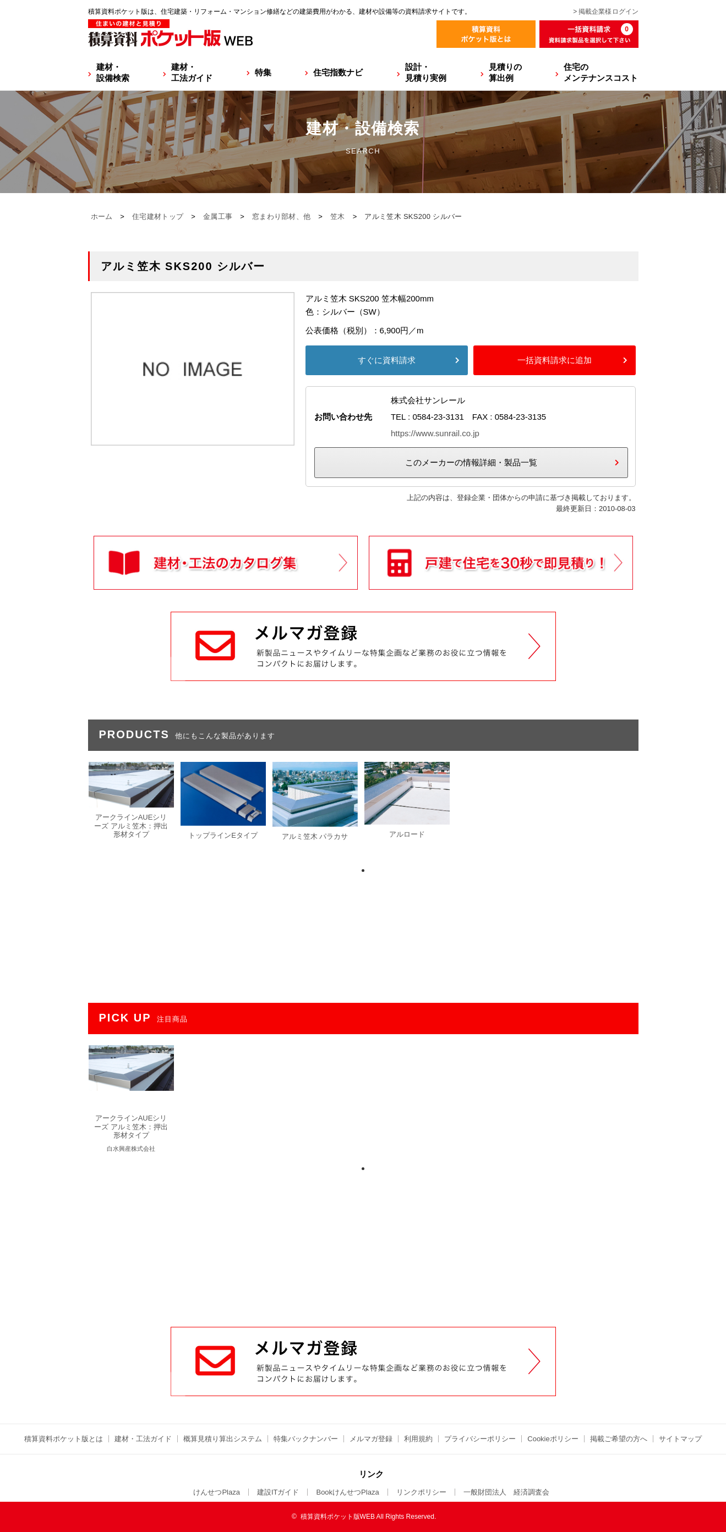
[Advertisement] (363, 1243)
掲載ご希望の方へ (618, 1439)
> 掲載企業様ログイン (605, 11)
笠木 (337, 216)
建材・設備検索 (112, 72)
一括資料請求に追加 (554, 360)
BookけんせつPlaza (347, 1492)
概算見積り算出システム (222, 1439)
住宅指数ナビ (338, 72)
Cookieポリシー (552, 1439)
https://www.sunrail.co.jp (435, 433)
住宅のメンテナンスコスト (601, 72)
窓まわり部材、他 (281, 216)
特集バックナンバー (306, 1439)
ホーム (102, 216)
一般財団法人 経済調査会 (506, 1492)
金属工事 (217, 216)
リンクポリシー (421, 1492)
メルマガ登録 (371, 1439)
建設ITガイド (278, 1492)
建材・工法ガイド (191, 72)
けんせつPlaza (216, 1492)
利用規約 (418, 1439)
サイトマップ (680, 1439)
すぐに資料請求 (387, 360)
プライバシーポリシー (480, 1439)
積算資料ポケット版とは (63, 1439)
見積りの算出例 (505, 72)
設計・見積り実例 (425, 72)
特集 (263, 72)
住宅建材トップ (157, 216)
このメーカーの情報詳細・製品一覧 (471, 462)
